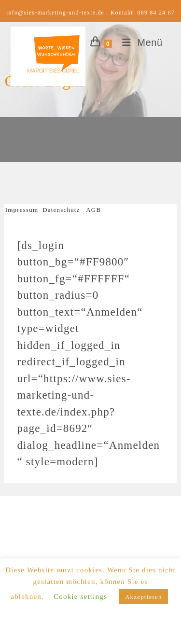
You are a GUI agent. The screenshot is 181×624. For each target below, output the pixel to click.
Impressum (23, 209)
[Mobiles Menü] (138, 42)
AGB (93, 209)
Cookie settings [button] (80, 596)
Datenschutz (61, 209)
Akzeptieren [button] (143, 596)
